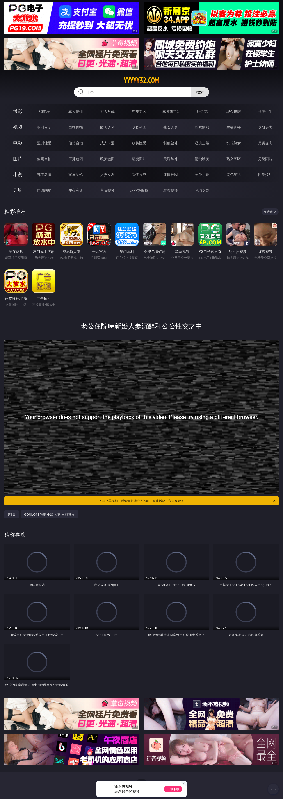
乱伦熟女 (233, 142)
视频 (17, 127)
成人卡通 (107, 142)
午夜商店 (75, 190)
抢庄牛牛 (265, 111)
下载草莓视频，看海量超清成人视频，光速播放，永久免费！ (187, 501)
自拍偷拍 (75, 127)
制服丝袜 (170, 142)
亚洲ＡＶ (44, 127)
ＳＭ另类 (265, 127)
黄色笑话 (233, 174)
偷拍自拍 (75, 142)
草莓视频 (107, 190)
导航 (17, 190)
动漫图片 (139, 158)
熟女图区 (233, 158)
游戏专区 (139, 111)
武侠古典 (139, 174)
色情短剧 (202, 190)
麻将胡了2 (170, 111)
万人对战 (107, 111)
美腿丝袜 (170, 158)
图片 (17, 159)
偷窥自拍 (44, 158)
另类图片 (265, 158)
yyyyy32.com (141, 80)
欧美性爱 (139, 142)
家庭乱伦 (75, 174)
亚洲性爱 (44, 142)
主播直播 (233, 127)
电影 (17, 143)
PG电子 (44, 111)
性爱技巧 (265, 174)
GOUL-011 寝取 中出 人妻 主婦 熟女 (49, 514)
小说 (17, 174)
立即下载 (173, 789)
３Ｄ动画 (139, 127)
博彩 (17, 111)
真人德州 (75, 111)
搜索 (200, 92)
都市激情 (44, 174)
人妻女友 (107, 174)
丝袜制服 (202, 127)
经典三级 (202, 142)
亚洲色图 (75, 158)
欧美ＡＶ (107, 127)
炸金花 (202, 111)
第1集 (11, 514)
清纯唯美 (202, 158)
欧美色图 (107, 158)
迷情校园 (170, 174)
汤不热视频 (139, 190)
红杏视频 (170, 190)
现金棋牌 (233, 111)
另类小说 (202, 174)
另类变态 (265, 142)
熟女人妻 (170, 127)
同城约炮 (44, 190)
